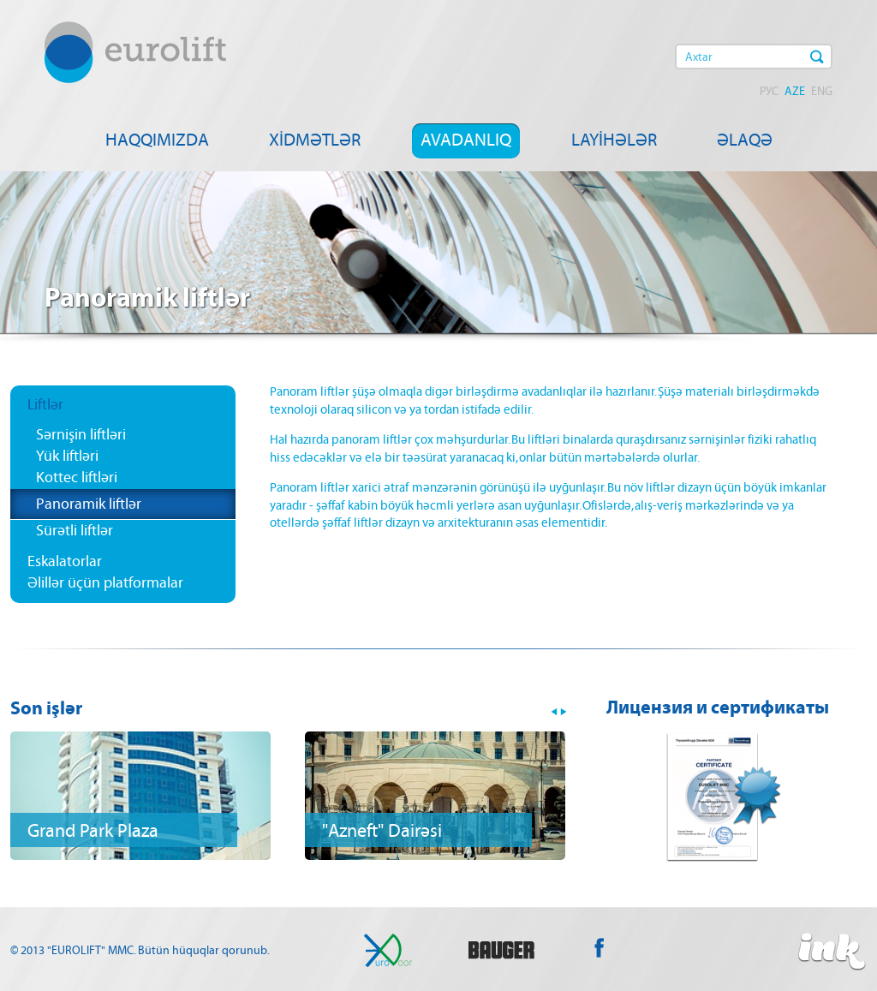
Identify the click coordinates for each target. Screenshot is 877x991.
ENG (821, 91)
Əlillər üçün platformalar (105, 582)
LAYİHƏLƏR (614, 139)
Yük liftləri (67, 455)
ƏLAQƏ (745, 139)
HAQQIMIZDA (157, 139)
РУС (769, 91)
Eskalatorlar (64, 561)
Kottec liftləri (76, 477)
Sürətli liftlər (74, 530)
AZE (795, 91)
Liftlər (45, 404)
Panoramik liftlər (88, 503)
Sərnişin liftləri (81, 434)
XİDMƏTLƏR (315, 139)
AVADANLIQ (466, 139)
